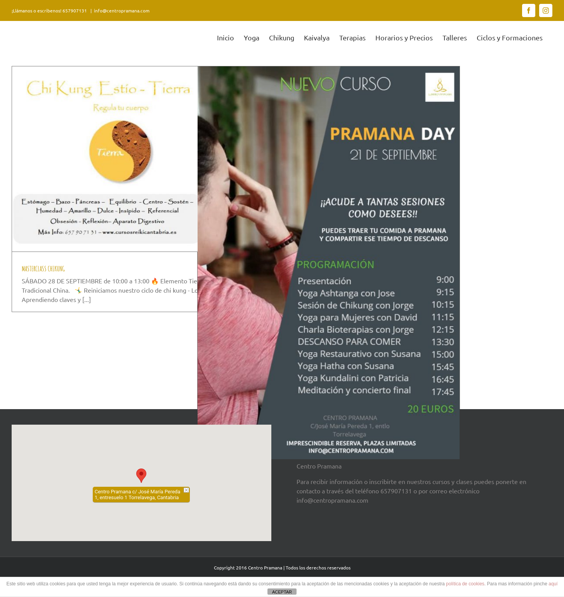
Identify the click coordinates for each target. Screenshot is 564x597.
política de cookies (465, 584)
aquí (552, 584)
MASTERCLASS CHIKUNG (43, 268)
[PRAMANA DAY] (329, 262)
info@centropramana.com (121, 10)
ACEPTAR (282, 592)
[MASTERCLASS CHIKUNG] (143, 159)
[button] (141, 476)
